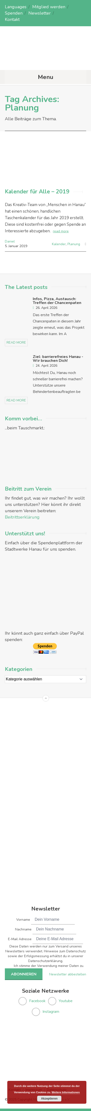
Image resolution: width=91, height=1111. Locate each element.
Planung (73, 244)
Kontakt (12, 19)
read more (61, 231)
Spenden (14, 13)
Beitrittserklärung (22, 517)
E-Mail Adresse (20, 939)
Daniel (10, 241)
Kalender (59, 244)
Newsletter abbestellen (67, 974)
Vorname (23, 919)
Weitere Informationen (66, 1092)
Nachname (23, 929)
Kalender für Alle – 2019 (37, 191)
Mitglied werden (48, 7)
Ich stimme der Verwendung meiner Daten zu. (49, 965)
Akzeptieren (49, 1098)
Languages (15, 7)
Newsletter (39, 13)
